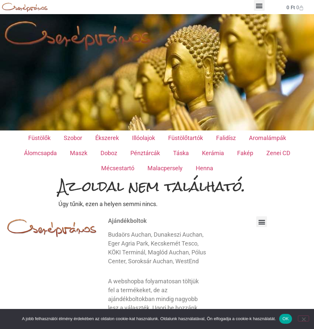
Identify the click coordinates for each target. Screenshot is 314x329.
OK (285, 318)
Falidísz (226, 137)
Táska (181, 153)
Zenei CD (278, 153)
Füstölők (39, 137)
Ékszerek (107, 137)
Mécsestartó (117, 168)
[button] (259, 5)
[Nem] (303, 318)
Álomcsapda (40, 153)
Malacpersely (165, 168)
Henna (204, 168)
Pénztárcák (145, 153)
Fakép (245, 153)
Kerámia (213, 153)
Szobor (73, 137)
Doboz (109, 153)
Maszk (78, 153)
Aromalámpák (267, 137)
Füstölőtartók (185, 137)
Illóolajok (143, 137)
